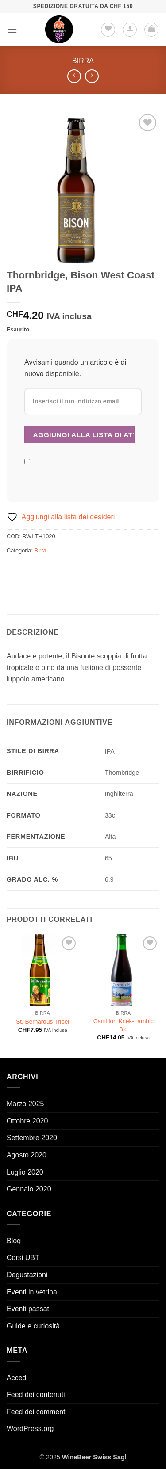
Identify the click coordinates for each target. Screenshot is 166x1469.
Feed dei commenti (37, 1412)
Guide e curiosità (33, 1326)
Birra (83, 61)
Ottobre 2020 (27, 1121)
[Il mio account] (130, 30)
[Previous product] (92, 76)
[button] (12, 29)
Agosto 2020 (26, 1155)
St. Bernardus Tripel (42, 1021)
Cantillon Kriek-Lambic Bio (123, 1025)
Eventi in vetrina (32, 1292)
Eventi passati (29, 1309)
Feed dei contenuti (36, 1394)
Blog (14, 1240)
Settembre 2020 (32, 1138)
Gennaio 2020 (29, 1189)
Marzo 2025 (25, 1103)
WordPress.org (30, 1428)
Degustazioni (27, 1275)
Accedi (17, 1377)
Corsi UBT (23, 1257)
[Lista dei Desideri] (108, 30)
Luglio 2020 (25, 1172)
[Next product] (74, 76)
